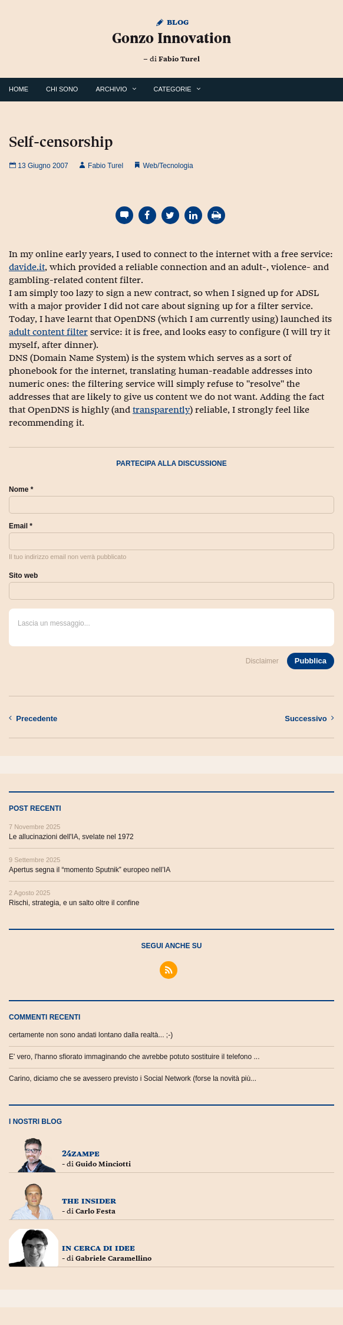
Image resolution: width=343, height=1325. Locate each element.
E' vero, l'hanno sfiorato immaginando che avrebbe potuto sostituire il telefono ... (134, 1057)
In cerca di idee (98, 1247)
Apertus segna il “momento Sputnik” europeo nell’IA (89, 870)
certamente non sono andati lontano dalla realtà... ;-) (91, 1035)
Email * (20, 526)
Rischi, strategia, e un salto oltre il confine (74, 903)
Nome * (21, 489)
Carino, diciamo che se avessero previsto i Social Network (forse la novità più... (132, 1078)
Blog (172, 21)
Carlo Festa (95, 1211)
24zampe (81, 1153)
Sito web (23, 575)
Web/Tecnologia (168, 166)
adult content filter (48, 331)
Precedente (33, 718)
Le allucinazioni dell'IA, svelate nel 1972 (71, 837)
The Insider (89, 1200)
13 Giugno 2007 (38, 166)
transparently (161, 409)
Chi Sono (62, 89)
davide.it (27, 266)
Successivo (309, 718)
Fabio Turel (179, 59)
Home (18, 89)
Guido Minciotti (103, 1164)
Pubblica (310, 660)
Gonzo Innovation (171, 38)
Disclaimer (262, 661)
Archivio (111, 89)
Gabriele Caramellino (113, 1258)
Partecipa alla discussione (171, 463)
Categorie (173, 89)
